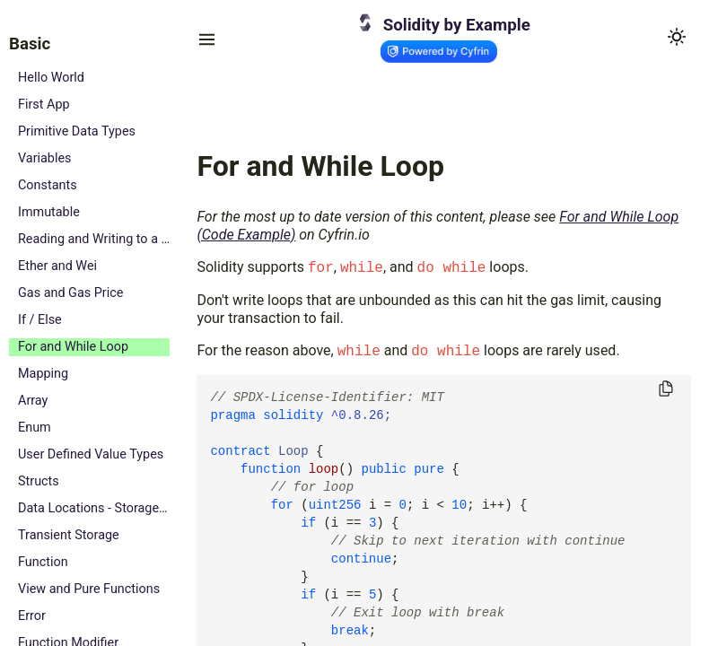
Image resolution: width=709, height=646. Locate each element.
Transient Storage (68, 535)
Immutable (49, 212)
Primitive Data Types (77, 131)
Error (32, 616)
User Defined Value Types (90, 454)
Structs (38, 481)
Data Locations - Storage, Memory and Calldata (94, 508)
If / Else (40, 319)
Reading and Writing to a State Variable (94, 239)
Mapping (43, 373)
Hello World (51, 77)
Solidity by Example (456, 25)
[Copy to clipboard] (666, 390)
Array (33, 400)
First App (44, 104)
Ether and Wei (57, 266)
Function (43, 562)
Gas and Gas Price (70, 293)
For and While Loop (73, 346)
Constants (47, 185)
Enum (34, 427)
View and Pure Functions (89, 589)
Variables (45, 158)
